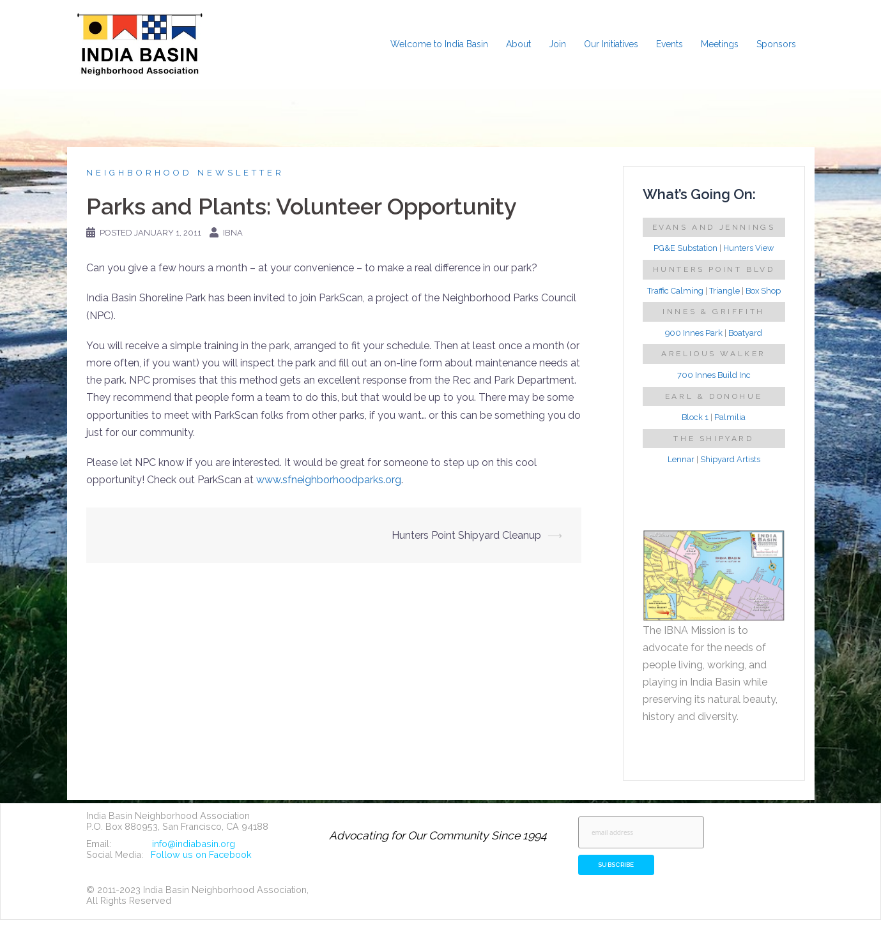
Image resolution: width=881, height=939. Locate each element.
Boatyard (745, 333)
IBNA (233, 232)
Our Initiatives (611, 44)
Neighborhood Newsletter (185, 172)
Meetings (720, 44)
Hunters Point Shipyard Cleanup (466, 535)
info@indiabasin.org (193, 843)
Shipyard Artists (730, 459)
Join (557, 44)
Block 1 (695, 417)
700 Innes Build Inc (714, 375)
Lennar (681, 459)
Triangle (724, 291)
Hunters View (748, 248)
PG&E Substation (685, 248)
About (518, 44)
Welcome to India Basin (439, 44)
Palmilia (730, 417)
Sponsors (776, 44)
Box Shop (763, 291)
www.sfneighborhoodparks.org (328, 480)
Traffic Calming (675, 291)
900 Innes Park (694, 333)
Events (669, 44)
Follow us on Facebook (201, 854)
